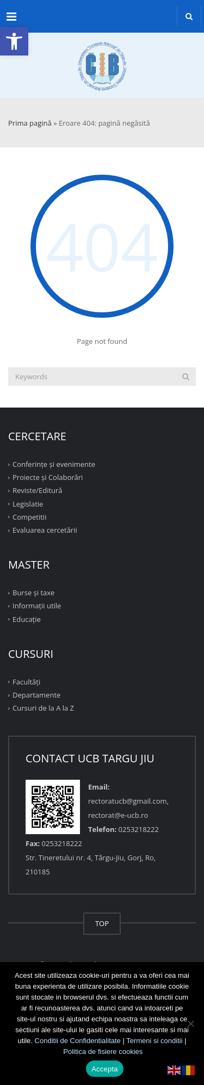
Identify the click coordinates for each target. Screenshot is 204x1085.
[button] (14, 41)
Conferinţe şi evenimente (54, 464)
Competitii (29, 517)
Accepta (104, 1069)
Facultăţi (26, 682)
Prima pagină (30, 123)
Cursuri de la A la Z (43, 708)
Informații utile (37, 606)
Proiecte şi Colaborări (48, 477)
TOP (102, 923)
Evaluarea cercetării (45, 530)
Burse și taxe (33, 592)
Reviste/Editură (38, 490)
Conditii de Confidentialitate (78, 1041)
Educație (27, 619)
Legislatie (28, 503)
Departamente (36, 695)
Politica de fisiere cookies (103, 1051)
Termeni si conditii (154, 1041)
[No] (190, 1023)
